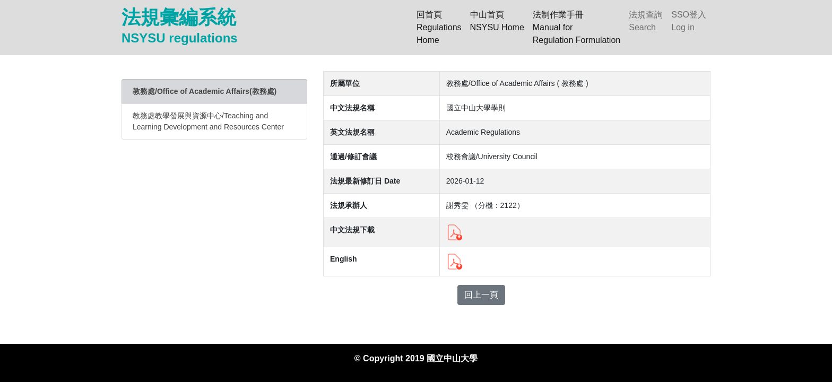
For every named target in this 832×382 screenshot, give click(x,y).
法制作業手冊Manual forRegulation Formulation (576, 27)
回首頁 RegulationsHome (441, 27)
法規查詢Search (646, 21)
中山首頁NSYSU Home (497, 21)
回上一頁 (481, 294)
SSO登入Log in (688, 21)
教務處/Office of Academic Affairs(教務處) (204, 91)
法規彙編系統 (180, 25)
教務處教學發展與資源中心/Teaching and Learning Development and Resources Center (208, 121)
